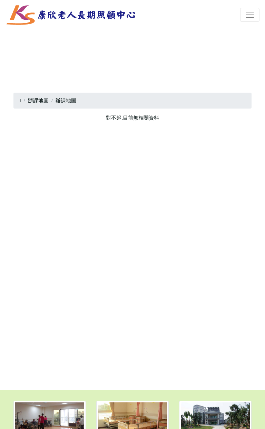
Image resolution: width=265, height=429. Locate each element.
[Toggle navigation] (249, 15)
